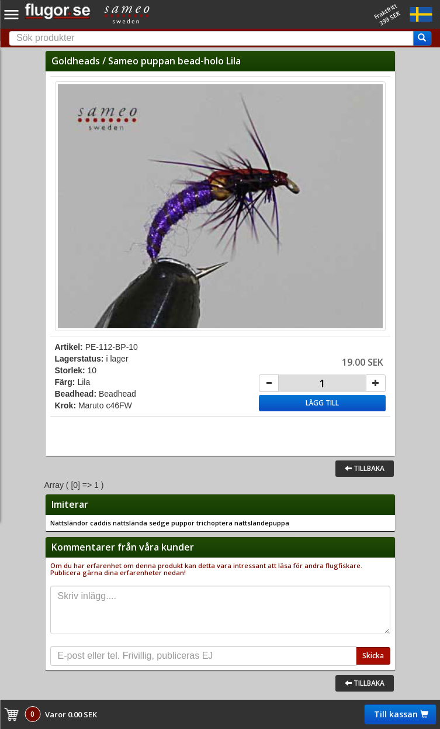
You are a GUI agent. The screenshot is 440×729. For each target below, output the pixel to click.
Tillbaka (364, 468)
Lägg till (322, 403)
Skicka (373, 656)
